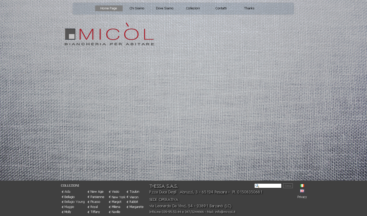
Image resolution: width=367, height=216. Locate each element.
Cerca (288, 185)
